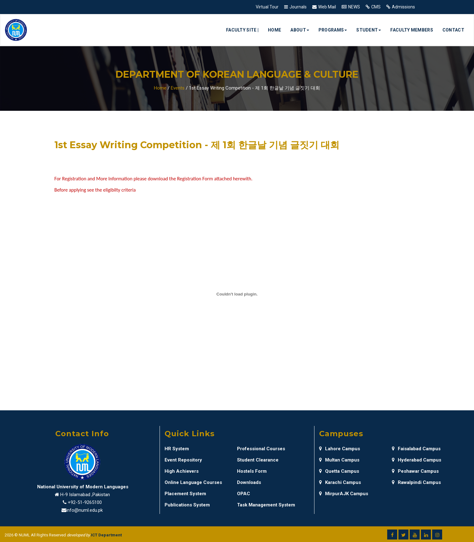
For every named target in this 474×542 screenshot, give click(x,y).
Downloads (249, 482)
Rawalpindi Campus (416, 482)
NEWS (354, 6)
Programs (332, 29)
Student (368, 29)
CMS (376, 6)
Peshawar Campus (415, 471)
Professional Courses (261, 449)
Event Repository (183, 460)
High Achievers (182, 471)
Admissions (403, 6)
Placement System (185, 493)
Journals (298, 6)
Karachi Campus (340, 482)
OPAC (243, 493)
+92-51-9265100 (85, 502)
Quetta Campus (339, 471)
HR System (177, 449)
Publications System (187, 505)
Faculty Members (411, 29)
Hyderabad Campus (416, 460)
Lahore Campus (339, 449)
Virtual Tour (267, 6)
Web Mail (327, 6)
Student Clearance (258, 460)
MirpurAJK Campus (343, 493)
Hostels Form (252, 471)
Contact (453, 29)
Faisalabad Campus (416, 449)
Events (178, 88)
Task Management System (266, 505)
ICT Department (106, 535)
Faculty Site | (242, 29)
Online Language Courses (193, 482)
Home (274, 29)
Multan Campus (339, 460)
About (299, 29)
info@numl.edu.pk (84, 510)
